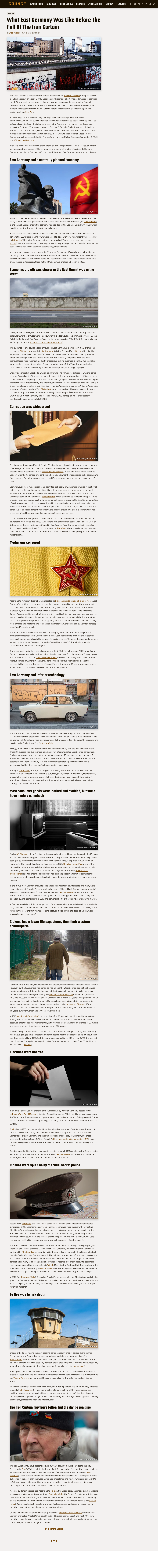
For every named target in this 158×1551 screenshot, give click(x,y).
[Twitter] (143, 4)
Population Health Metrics (61, 994)
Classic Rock (36, 4)
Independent (16, 1359)
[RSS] (154, 4)
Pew (23, 1469)
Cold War (29, 112)
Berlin (78, 351)
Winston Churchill (72, 95)
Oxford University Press (52, 471)
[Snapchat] (150, 4)
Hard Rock (51, 4)
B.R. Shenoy (25, 351)
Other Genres (66, 4)
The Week (61, 528)
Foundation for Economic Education (46, 342)
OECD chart (46, 389)
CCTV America (90, 221)
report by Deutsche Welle (70, 1512)
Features (121, 4)
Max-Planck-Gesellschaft (28, 1016)
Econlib (13, 243)
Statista (27, 1044)
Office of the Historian (24, 140)
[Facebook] (131, 4)
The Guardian (28, 1252)
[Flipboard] (146, 4)
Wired (50, 1265)
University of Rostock (76, 1004)
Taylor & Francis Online (46, 657)
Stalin (12, 1129)
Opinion (109, 4)
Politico (54, 1491)
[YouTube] (135, 4)
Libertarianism (47, 351)
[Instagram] (139, 4)
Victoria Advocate (21, 1378)
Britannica (17, 240)
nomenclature (48, 496)
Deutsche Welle (46, 743)
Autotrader (24, 770)
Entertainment (95, 4)
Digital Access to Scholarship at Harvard (73, 601)
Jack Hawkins (14, 33)
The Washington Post (73, 864)
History (11, 13)
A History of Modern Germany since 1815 (70, 1139)
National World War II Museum (23, 1114)
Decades (80, 4)
